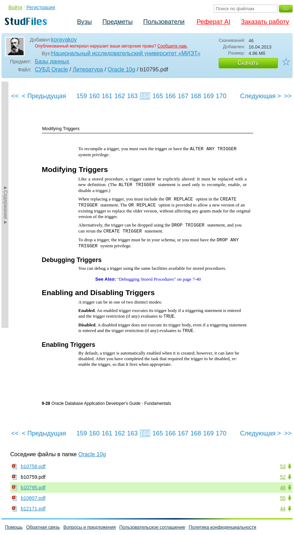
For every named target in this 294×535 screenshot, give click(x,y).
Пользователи (163, 21)
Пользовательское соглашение (152, 527)
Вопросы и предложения (89, 527)
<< (15, 96)
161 (107, 96)
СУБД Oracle (51, 69)
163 (132, 96)
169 (208, 96)
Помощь (14, 527)
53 (283, 466)
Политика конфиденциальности (222, 527)
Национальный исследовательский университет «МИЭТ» (125, 53)
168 (195, 96)
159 (81, 96)
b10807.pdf (33, 498)
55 (283, 498)
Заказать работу (265, 21)
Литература (88, 69)
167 (183, 96)
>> (288, 96)
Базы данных (52, 61)
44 (283, 508)
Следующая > (260, 96)
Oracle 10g (121, 69)
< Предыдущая (44, 96)
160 (94, 96)
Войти (15, 7)
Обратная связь (43, 527)
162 (119, 96)
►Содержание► (5, 205)
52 (283, 477)
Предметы (117, 21)
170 (221, 96)
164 (145, 96)
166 (170, 96)
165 (157, 96)
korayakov (64, 40)
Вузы (84, 21)
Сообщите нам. (172, 46)
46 (283, 487)
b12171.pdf (33, 508)
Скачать (248, 63)
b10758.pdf (33, 466)
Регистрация (40, 7)
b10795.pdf (33, 487)
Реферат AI (213, 21)
